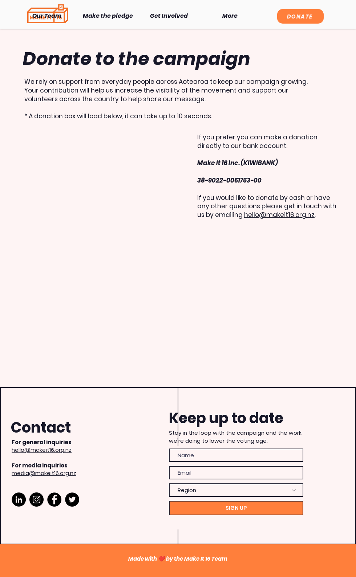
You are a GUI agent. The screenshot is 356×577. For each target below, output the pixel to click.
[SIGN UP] (236, 508)
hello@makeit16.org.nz (279, 214)
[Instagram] (36, 499)
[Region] (236, 490)
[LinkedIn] (19, 499)
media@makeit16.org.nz (44, 473)
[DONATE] (300, 16)
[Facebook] (54, 499)
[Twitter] (72, 499)
